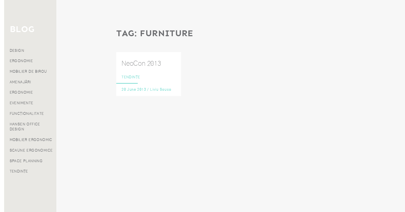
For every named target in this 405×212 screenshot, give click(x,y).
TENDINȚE (71, 171)
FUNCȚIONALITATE (79, 114)
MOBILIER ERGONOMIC (83, 140)
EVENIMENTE (74, 103)
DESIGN (69, 51)
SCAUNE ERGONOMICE (84, 150)
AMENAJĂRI (73, 82)
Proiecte (28, 65)
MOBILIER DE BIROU (81, 71)
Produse (28, 56)
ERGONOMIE (74, 61)
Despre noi (28, 83)
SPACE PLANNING (79, 161)
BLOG (74, 29)
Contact (28, 100)
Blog (28, 74)
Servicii (28, 48)
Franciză (28, 92)
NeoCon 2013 (141, 63)
